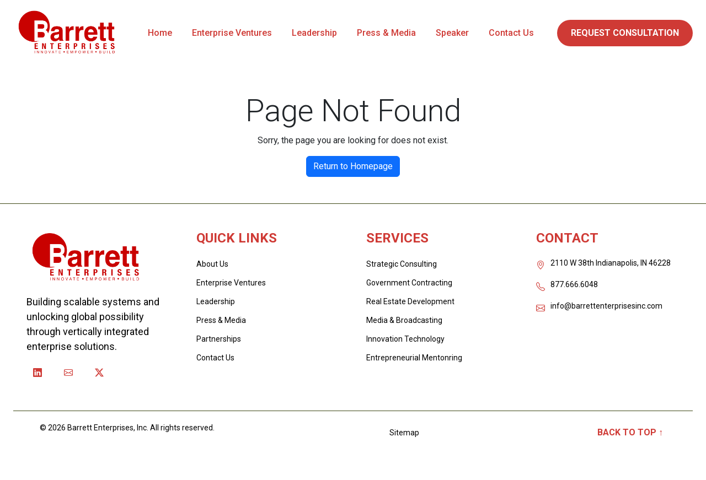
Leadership (314, 33)
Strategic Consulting (401, 264)
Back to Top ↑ (630, 432)
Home (160, 33)
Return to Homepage (353, 166)
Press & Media (386, 33)
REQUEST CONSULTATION (625, 33)
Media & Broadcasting (404, 320)
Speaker (452, 33)
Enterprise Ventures (232, 33)
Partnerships (218, 339)
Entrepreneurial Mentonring (414, 357)
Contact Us (511, 33)
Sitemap (404, 432)
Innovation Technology (405, 339)
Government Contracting (409, 282)
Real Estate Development (410, 301)
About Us (212, 264)
